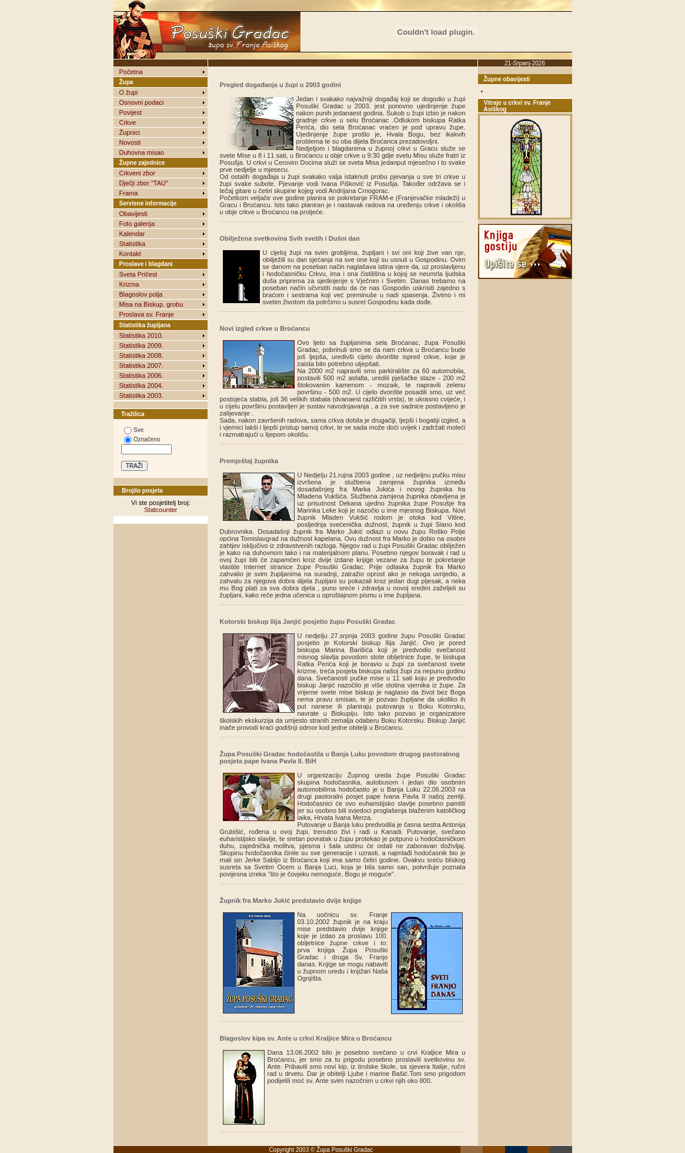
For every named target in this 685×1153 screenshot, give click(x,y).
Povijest (130, 112)
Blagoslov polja (141, 294)
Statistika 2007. (141, 365)
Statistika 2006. (141, 375)
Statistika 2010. (141, 335)
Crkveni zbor (137, 173)
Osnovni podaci (141, 102)
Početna (131, 71)
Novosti (130, 142)
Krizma (129, 284)
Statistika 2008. (141, 355)
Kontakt (130, 253)
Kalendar (132, 233)
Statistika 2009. (141, 345)
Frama (128, 193)
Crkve (127, 122)
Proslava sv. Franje (146, 314)
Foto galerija (137, 223)
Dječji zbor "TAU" (143, 183)
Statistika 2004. (141, 385)
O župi (128, 92)
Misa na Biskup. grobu (151, 304)
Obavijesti (133, 213)
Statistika (132, 243)
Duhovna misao (141, 152)
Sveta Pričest (138, 274)
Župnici (129, 132)
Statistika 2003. (141, 395)
